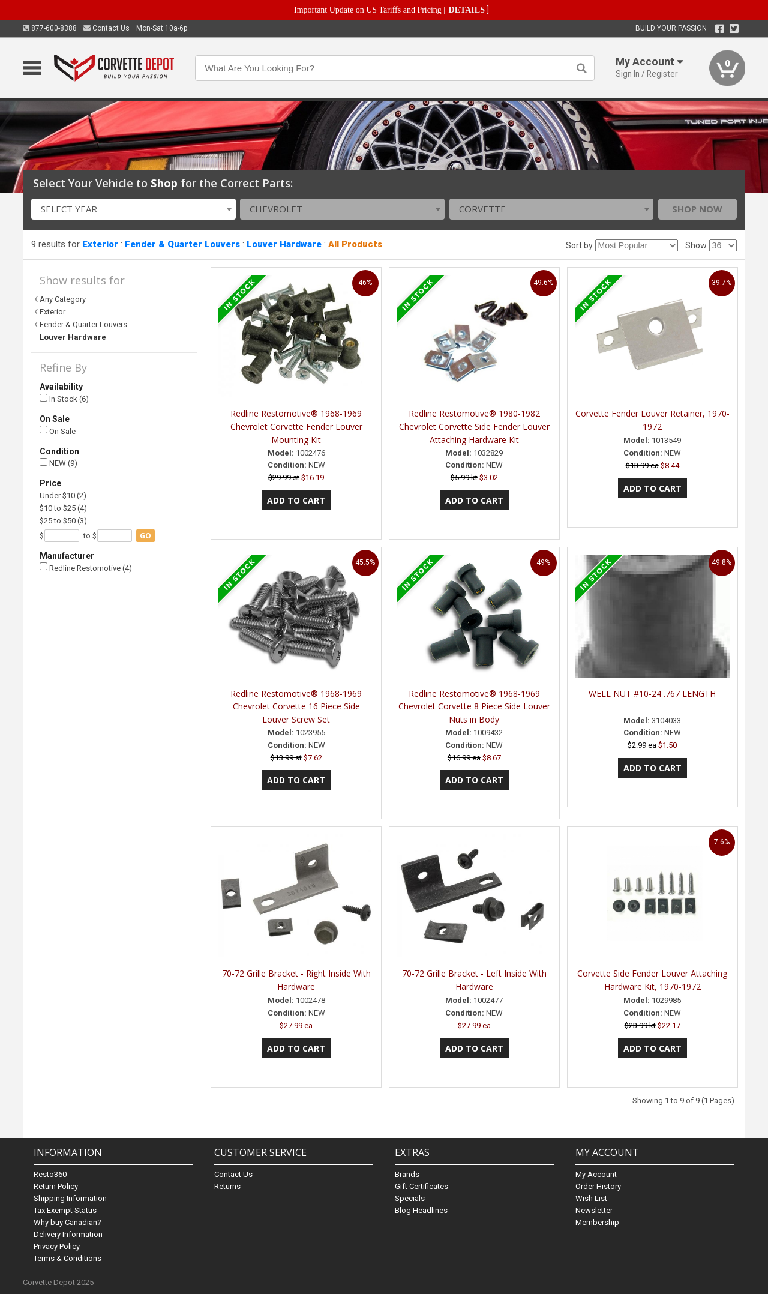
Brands (407, 1174)
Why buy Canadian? (67, 1222)
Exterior (100, 244)
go (145, 536)
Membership (597, 1222)
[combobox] (133, 209)
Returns (227, 1186)
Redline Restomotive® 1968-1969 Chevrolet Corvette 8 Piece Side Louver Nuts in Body (474, 707)
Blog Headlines (421, 1210)
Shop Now (697, 209)
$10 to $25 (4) (63, 508)
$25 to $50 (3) (63, 520)
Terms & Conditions (67, 1258)
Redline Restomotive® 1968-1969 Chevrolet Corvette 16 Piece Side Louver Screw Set (296, 707)
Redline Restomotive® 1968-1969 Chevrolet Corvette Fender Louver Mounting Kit (296, 426)
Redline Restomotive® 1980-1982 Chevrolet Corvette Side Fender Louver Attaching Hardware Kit (474, 426)
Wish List (591, 1198)
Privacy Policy (57, 1246)
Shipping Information (70, 1198)
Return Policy (56, 1186)
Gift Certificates (421, 1186)
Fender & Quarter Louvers (182, 244)
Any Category (63, 299)
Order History (598, 1186)
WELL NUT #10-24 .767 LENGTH (652, 693)
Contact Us (106, 28)
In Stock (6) (64, 399)
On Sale (58, 431)
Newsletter (594, 1210)
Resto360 (50, 1174)
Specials (410, 1198)
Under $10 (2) (63, 495)
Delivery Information (68, 1234)
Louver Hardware (284, 244)
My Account (596, 1174)
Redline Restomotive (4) (86, 567)
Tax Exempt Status (65, 1210)
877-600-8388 (50, 28)
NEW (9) (58, 463)
